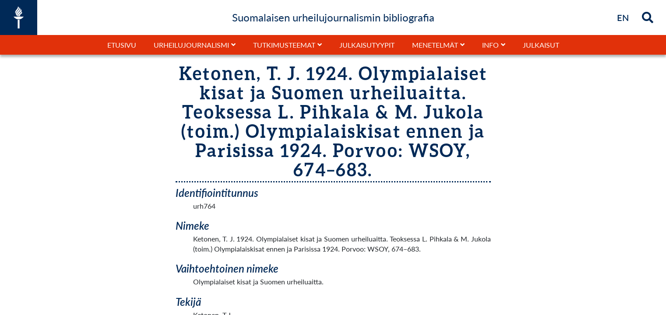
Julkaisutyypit (367, 45)
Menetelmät (435, 45)
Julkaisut (541, 45)
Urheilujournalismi (191, 45)
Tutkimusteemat (284, 45)
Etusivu (121, 45)
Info (490, 45)
